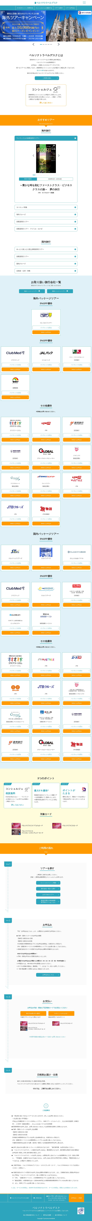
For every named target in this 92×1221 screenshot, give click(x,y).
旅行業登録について (61, 1215)
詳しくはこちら (46, 103)
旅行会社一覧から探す (48, 888)
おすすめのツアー (48, 894)
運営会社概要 (47, 1215)
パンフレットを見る (46, 327)
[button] (33, 155)
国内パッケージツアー (60, 291)
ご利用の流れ (47, 78)
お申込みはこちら (48, 974)
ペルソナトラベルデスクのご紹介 (20, 1198)
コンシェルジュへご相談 (48, 882)
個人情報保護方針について (31, 1215)
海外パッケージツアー (32, 291)
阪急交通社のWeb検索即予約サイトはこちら (48, 901)
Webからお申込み (46, 332)
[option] (46, 25)
